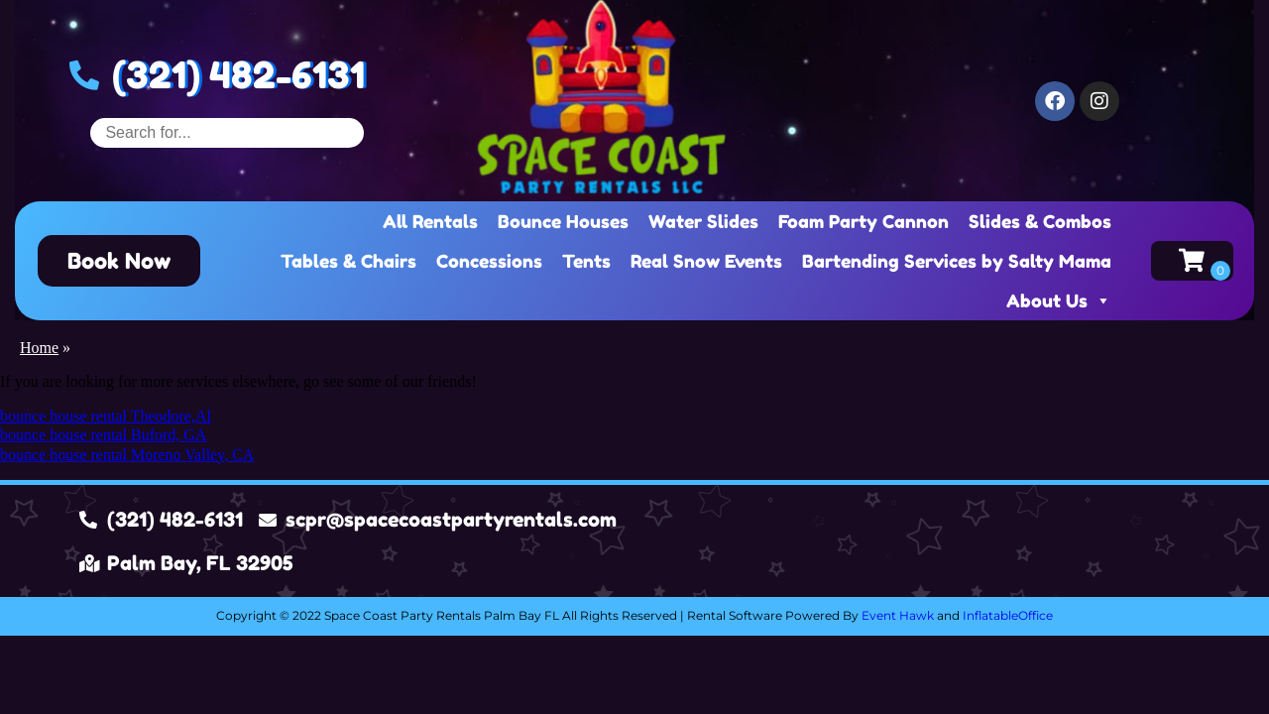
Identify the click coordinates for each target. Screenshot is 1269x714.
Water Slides (703, 221)
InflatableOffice (1008, 615)
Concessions (489, 261)
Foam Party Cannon (863, 221)
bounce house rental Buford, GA (103, 434)
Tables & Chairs (348, 261)
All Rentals (430, 221)
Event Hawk (898, 615)
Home (39, 347)
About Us (1058, 300)
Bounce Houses (563, 221)
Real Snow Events (706, 261)
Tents (586, 261)
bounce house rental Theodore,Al (105, 416)
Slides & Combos (1040, 221)
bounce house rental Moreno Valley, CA (127, 454)
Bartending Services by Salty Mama (956, 261)
